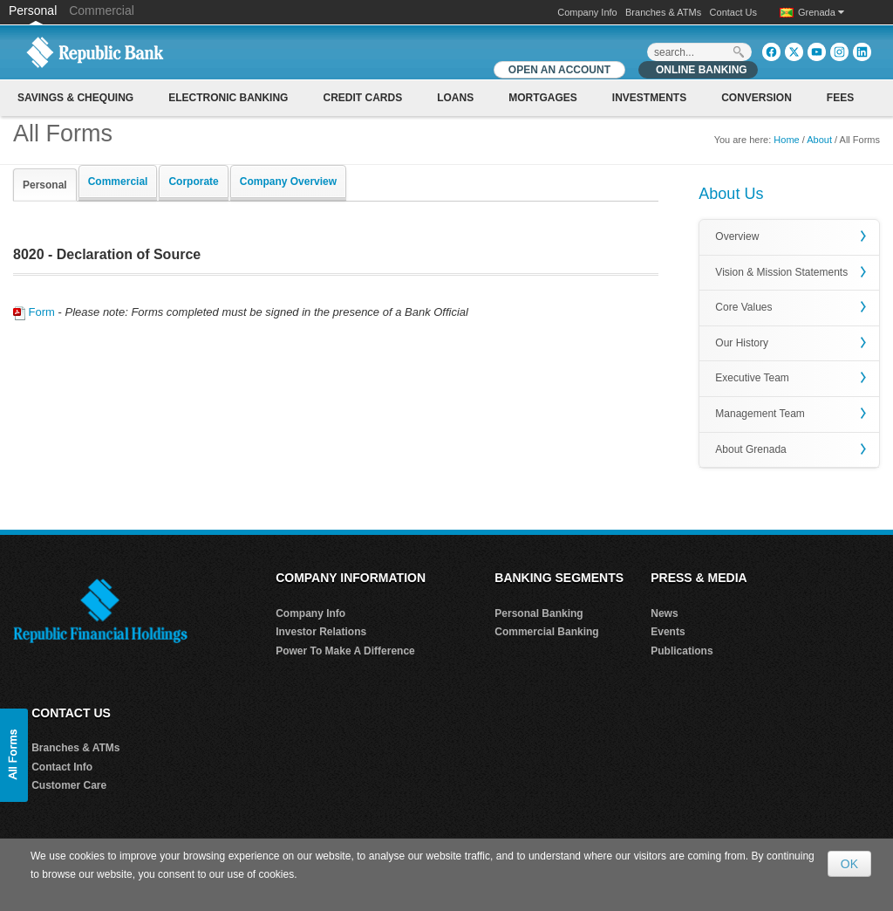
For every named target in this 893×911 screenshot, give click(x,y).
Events (668, 632)
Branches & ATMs (663, 12)
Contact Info (61, 767)
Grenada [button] (821, 12)
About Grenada (750, 449)
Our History (741, 343)
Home (786, 139)
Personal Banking (538, 613)
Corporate (193, 181)
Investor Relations (321, 632)
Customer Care (68, 785)
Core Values (743, 307)
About (819, 139)
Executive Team (752, 378)
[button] (14, 755)
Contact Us (733, 12)
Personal (34, 10)
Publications (681, 651)
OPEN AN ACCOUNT (559, 70)
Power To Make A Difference (345, 651)
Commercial (101, 10)
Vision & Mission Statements (781, 272)
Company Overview (288, 181)
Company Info (587, 12)
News (664, 613)
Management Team (760, 414)
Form (34, 312)
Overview (737, 236)
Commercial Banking (546, 632)
